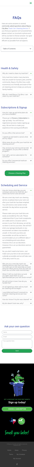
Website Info (17, 445)
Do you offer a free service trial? (13, 133)
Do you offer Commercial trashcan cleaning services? (14, 161)
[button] (30, 2)
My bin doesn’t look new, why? (13, 303)
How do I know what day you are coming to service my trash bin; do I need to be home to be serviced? (14, 192)
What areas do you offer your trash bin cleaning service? (16, 143)
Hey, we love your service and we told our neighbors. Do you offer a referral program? (15, 149)
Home (9, 450)
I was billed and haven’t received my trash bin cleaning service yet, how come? (15, 293)
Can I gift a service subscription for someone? (14, 156)
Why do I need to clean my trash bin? (15, 73)
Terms (11, 454)
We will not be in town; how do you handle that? (14, 282)
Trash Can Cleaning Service (18, 28)
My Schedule (21, 454)
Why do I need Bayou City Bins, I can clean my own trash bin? (15, 95)
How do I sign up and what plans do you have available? (15, 113)
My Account (17, 458)
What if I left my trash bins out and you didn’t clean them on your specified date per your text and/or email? (17, 275)
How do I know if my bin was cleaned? (15, 299)
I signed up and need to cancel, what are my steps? (15, 137)
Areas (16, 450)
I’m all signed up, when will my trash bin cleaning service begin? (15, 287)
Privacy (24, 450)
